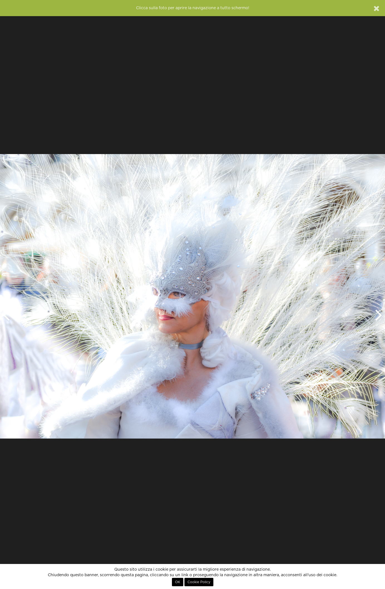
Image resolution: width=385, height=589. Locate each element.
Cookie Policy (198, 582)
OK (177, 582)
